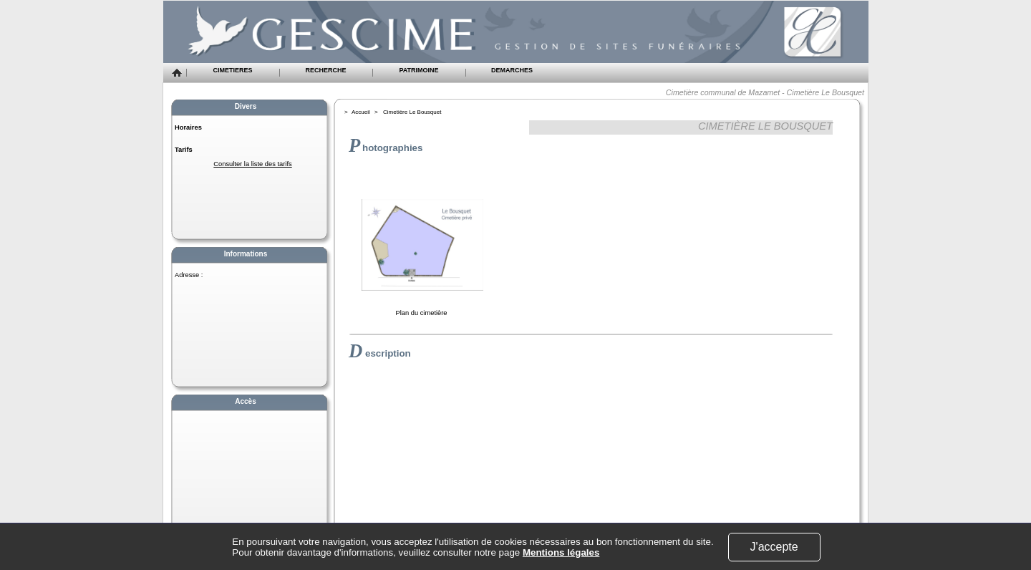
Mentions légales (561, 552)
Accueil (361, 112)
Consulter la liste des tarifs (252, 164)
